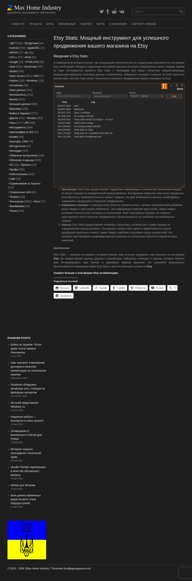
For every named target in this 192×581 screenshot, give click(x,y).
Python (14, 80)
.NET (13, 43)
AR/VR (13, 52)
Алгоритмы (16, 85)
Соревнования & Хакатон (25, 183)
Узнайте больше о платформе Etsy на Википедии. (86, 272)
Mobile (13, 71)
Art (26, 52)
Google (14, 61)
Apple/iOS (33, 47)
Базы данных (18, 89)
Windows (32, 80)
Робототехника (19, 174)
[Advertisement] (27, 274)
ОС (12, 164)
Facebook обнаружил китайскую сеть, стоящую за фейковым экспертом (28, 388)
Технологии (16, 201)
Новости (18, 23)
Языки (13, 210)
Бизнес (14, 99)
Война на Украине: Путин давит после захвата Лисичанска (26, 348)
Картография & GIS (21, 132)
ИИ (26, 122)
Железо (31, 118)
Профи (14, 169)
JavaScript (30, 66)
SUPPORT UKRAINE (143, 23)
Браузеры (16, 108)
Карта (100, 23)
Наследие (16, 150)
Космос (14, 136)
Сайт (13, 178)
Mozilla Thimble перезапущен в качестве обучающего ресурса (28, 471)
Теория (14, 196)
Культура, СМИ (19, 141)
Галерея (86, 23)
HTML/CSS (32, 61)
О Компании (118, 23)
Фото (37, 201)
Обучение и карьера (22, 160)
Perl (36, 75)
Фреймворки (17, 206)
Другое (14, 118)
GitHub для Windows (23, 485)
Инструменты (18, 127)
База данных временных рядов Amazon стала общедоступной (26, 499)
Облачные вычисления (24, 155)
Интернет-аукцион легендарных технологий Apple (26, 453)
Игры (50, 23)
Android (13, 47)
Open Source (17, 75)
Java (12, 66)
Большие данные (20, 104)
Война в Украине (20, 113)
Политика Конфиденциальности (70, 568)
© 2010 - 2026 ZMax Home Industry (28, 568)
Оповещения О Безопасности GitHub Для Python (26, 434)
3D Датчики (31, 43)
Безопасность (18, 94)
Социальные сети (20, 192)
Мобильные (67, 23)
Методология (18, 146)
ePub (28, 57)
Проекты (35, 23)
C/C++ (13, 57)
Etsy (56, 258)
